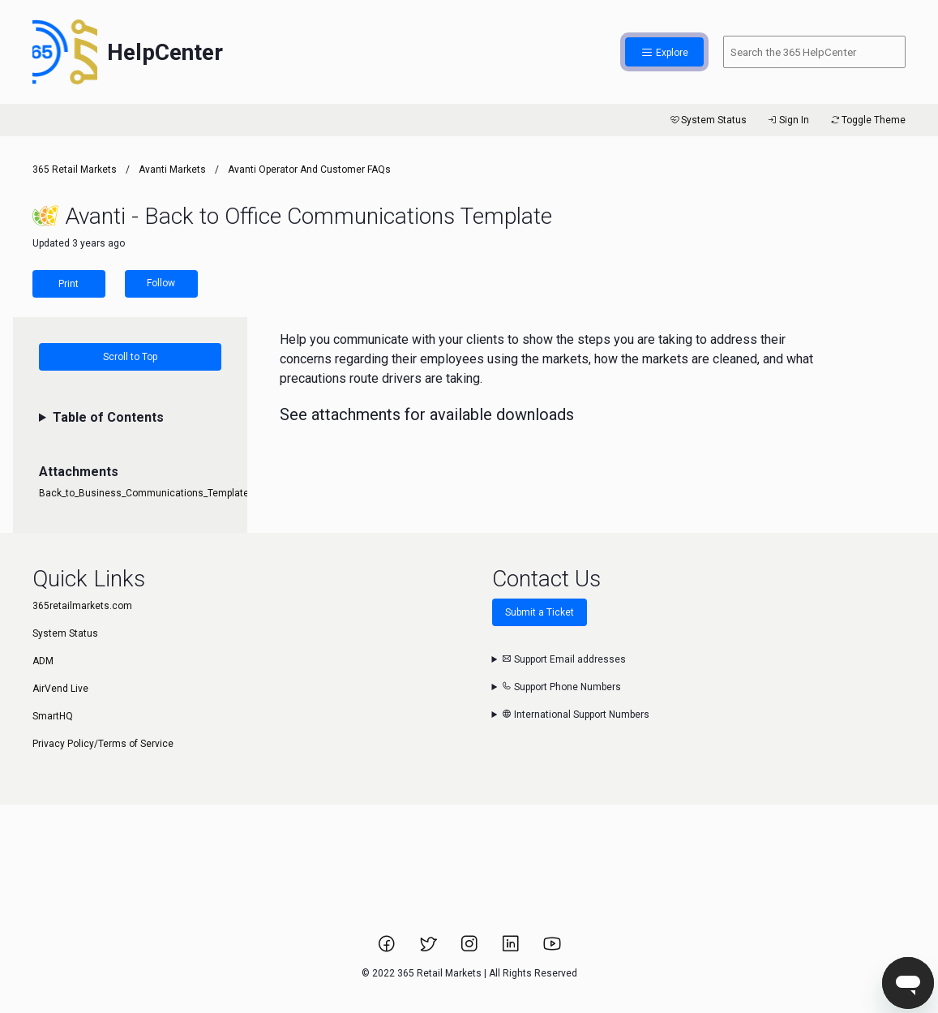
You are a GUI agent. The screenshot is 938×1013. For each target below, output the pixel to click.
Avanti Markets (172, 169)
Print (68, 284)
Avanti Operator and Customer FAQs (309, 169)
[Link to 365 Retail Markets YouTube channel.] (552, 949)
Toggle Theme (867, 120)
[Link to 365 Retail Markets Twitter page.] (429, 949)
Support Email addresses (564, 659)
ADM (43, 661)
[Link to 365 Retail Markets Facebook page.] (388, 949)
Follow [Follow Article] (161, 283)
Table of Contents (108, 417)
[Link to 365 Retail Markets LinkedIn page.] (512, 949)
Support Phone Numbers (561, 687)
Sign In (787, 120)
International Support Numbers (575, 714)
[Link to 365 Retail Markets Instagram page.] (470, 949)
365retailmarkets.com (82, 606)
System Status (707, 120)
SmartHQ (52, 716)
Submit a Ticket (539, 612)
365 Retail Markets (74, 169)
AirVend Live (60, 688)
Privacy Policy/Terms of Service (102, 743)
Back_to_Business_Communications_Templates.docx (159, 493)
